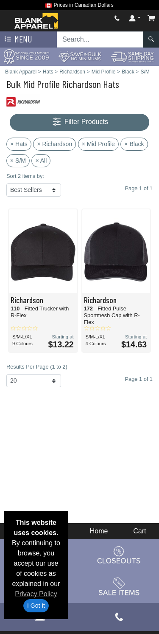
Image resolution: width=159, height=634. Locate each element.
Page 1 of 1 (139, 379)
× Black (134, 144)
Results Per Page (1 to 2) (36, 366)
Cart (139, 531)
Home (99, 531)
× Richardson (54, 144)
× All (41, 160)
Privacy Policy (36, 593)
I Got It (36, 605)
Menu (17, 39)
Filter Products (79, 122)
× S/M (18, 160)
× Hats (19, 144)
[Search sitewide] (100, 39)
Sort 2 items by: (25, 176)
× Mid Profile (98, 144)
